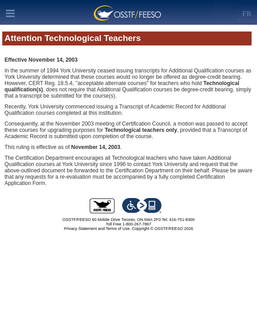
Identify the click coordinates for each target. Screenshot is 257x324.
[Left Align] (247, 11)
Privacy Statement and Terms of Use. (97, 228)
